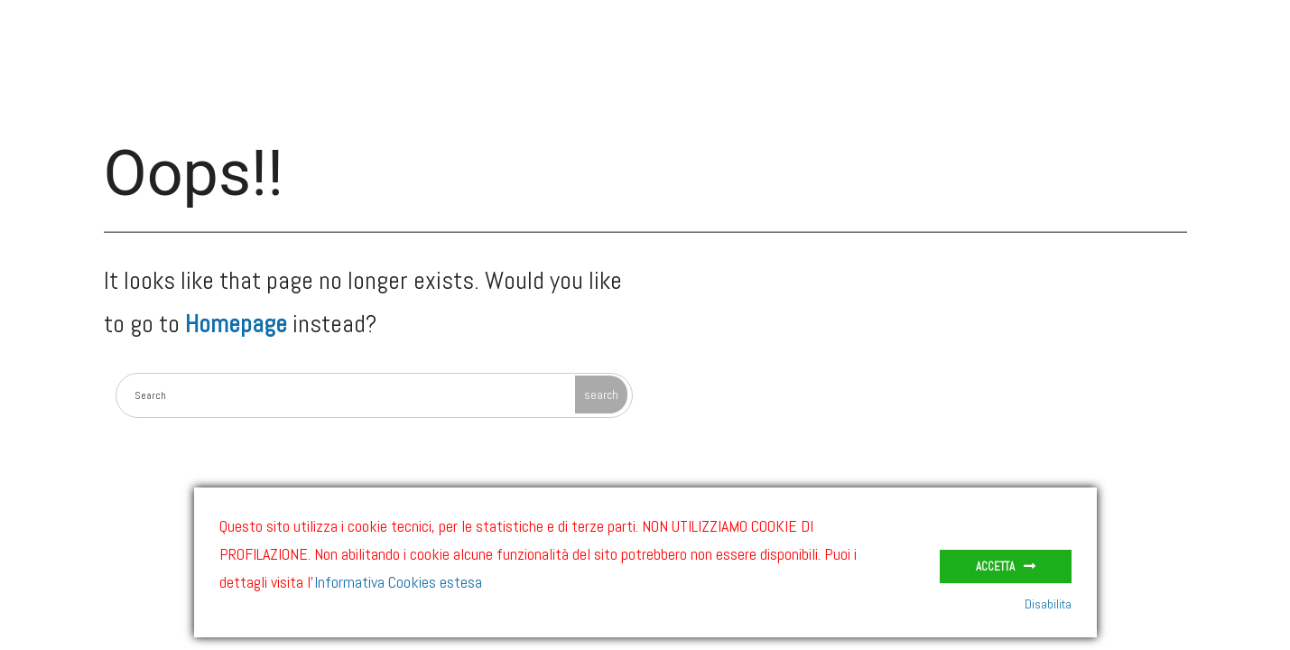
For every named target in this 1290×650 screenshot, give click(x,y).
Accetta (995, 566)
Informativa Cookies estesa (398, 581)
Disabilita (1048, 604)
